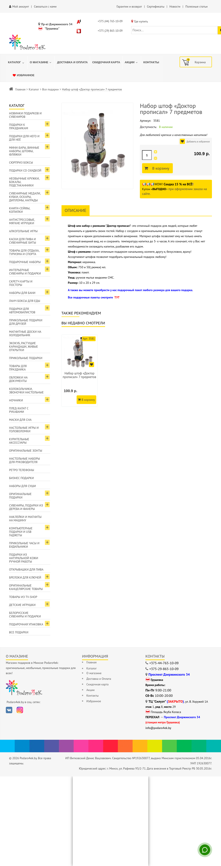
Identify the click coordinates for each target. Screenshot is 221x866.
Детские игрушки (22, 605)
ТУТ (117, 297)
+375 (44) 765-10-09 (110, 21)
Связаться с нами (45, 6)
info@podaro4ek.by (158, 728)
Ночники (16, 400)
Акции (90, 690)
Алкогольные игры (23, 231)
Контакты (92, 695)
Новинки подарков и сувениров (25, 115)
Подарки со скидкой (25, 170)
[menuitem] (16, 62)
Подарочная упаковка (26, 624)
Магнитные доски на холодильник (25, 333)
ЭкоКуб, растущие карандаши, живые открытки (23, 346)
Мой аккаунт (20, 6)
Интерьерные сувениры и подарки (25, 271)
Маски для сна (20, 420)
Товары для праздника (18, 367)
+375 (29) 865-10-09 (110, 31)
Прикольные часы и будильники (24, 545)
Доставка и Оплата (98, 679)
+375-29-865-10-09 (164, 669)
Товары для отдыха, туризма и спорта (24, 252)
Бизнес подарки (21, 478)
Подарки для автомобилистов (22, 310)
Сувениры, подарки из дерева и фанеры (26, 507)
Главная (20, 89)
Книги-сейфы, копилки (19, 210)
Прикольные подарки (25, 358)
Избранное (93, 701)
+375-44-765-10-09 (164, 663)
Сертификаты (155, 6)
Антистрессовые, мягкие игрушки (22, 221)
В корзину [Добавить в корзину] (160, 168)
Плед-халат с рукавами (18, 410)
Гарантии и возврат (129, 6)
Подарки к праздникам (18, 126)
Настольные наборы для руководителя (24, 460)
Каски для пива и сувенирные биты (22, 240)
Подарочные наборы (25, 262)
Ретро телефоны (21, 470)
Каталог (34, 89)
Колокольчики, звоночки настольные (26, 390)
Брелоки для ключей (25, 577)
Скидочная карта (97, 684)
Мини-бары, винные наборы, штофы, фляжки (24, 151)
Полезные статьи (196, 6)
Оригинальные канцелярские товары (26, 587)
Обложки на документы (18, 379)
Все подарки (50, 89)
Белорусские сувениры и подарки (25, 614)
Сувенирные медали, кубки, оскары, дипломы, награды (25, 196)
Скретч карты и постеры (20, 283)
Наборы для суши (22, 486)
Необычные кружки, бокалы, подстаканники (24, 182)
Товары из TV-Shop (23, 597)
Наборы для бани (22, 293)
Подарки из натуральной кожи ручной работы (23, 558)
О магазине (93, 673)
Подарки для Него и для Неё (24, 138)
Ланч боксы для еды (24, 301)
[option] (80, 370)
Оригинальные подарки (20, 495)
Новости (174, 6)
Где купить (141, 21)
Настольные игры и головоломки (24, 429)
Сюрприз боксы (21, 162)
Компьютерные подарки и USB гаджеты (21, 531)
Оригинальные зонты (25, 451)
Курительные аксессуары (19, 441)
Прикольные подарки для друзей (25, 322)
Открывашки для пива (26, 569)
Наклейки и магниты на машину (25, 518)
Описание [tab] (76, 210)
